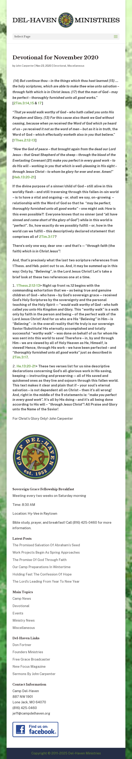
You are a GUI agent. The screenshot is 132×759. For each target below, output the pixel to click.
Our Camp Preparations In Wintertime (41, 567)
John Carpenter (25, 65)
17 (40, 103)
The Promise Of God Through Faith (39, 560)
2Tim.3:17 (47, 237)
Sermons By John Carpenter (34, 674)
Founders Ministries (27, 652)
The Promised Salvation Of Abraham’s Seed (46, 545)
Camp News (21, 598)
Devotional (59, 65)
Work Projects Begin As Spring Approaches (46, 552)
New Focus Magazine (29, 666)
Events (17, 613)
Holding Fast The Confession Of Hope (42, 574)
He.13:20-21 (26, 366)
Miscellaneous (75, 65)
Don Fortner (21, 645)
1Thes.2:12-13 (24, 140)
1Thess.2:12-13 (28, 285)
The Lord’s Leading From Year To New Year (46, 581)
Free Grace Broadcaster (31, 659)
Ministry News (23, 620)
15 (32, 103)
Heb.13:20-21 (24, 177)
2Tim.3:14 (21, 103)
